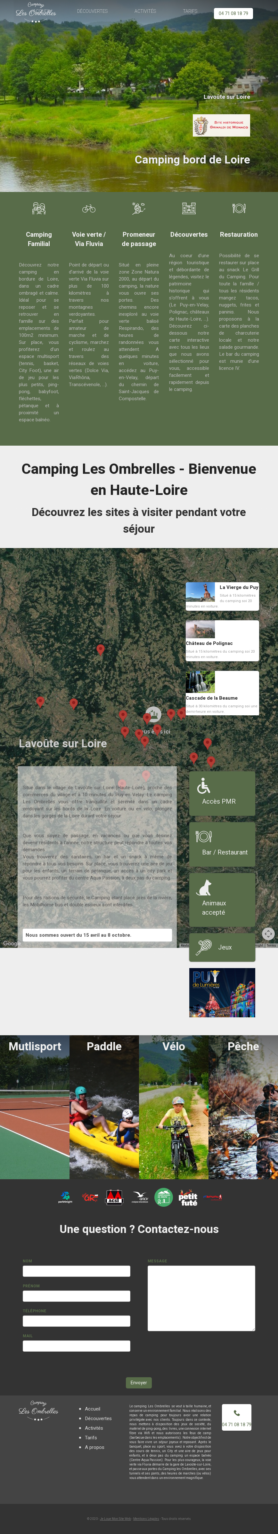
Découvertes (93, 11)
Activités (145, 11)
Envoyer (139, 1382)
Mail (28, 1336)
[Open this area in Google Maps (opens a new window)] (12, 944)
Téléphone (34, 1311)
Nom (27, 1261)
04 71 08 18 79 (233, 13)
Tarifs (190, 11)
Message (157, 1261)
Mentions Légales (146, 1519)
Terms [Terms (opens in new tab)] (271, 945)
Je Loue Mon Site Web (115, 1519)
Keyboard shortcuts (195, 945)
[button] (145, 742)
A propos (94, 1447)
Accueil (92, 1408)
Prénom (31, 1286)
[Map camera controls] (268, 933)
